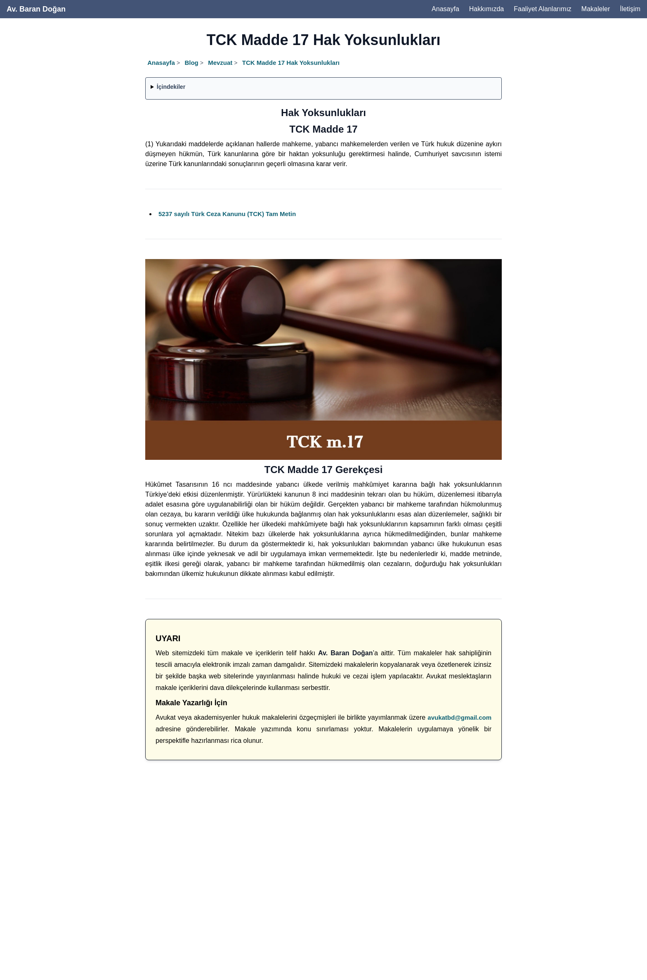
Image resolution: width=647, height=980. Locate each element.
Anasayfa (445, 8)
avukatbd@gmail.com (459, 717)
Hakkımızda (486, 8)
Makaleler (595, 8)
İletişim (630, 8)
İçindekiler (171, 86)
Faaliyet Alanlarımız (542, 8)
